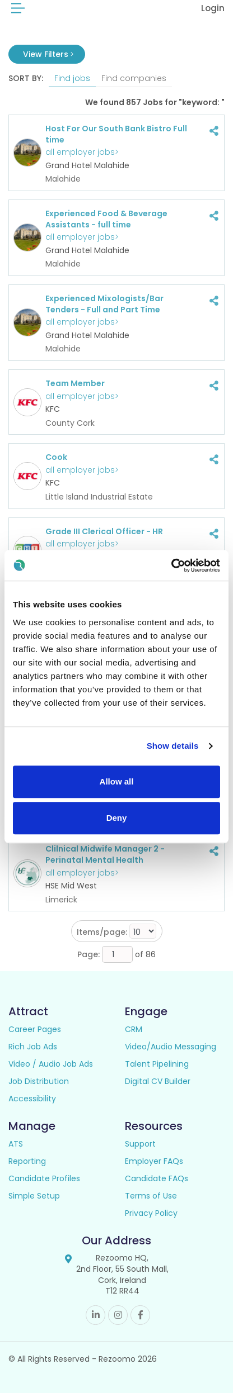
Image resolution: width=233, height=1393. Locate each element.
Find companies (133, 78)
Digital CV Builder (157, 1081)
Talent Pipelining (157, 1063)
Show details (173, 745)
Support (140, 1143)
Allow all (117, 781)
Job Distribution (38, 1081)
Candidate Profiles (44, 1178)
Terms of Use (151, 1195)
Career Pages (34, 1029)
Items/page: (102, 932)
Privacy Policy (151, 1213)
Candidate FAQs (156, 1178)
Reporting (27, 1161)
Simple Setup (34, 1195)
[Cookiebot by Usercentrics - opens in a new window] (171, 565)
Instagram (118, 1315)
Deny (116, 818)
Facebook (140, 1315)
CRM (133, 1029)
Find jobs (72, 78)
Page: (88, 954)
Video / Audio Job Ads (50, 1063)
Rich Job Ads (32, 1046)
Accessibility (32, 1098)
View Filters (48, 54)
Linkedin (95, 1315)
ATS (15, 1143)
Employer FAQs (154, 1161)
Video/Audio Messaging (170, 1046)
